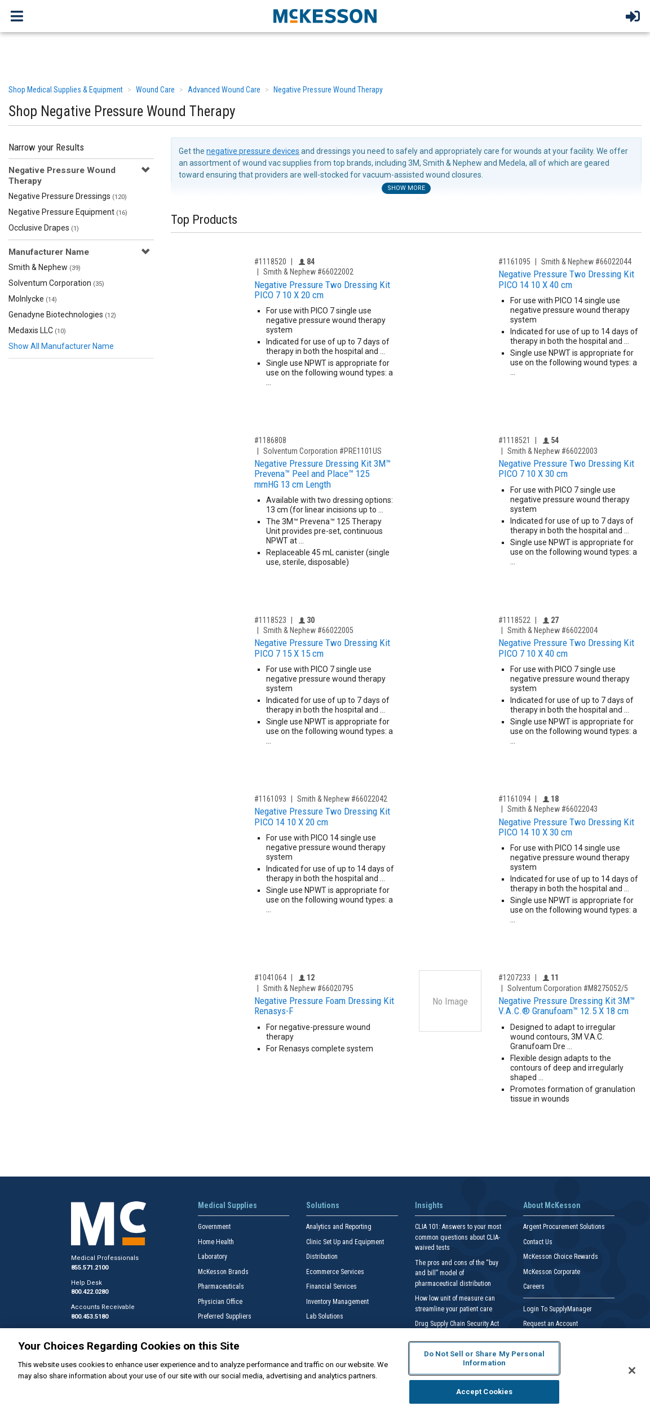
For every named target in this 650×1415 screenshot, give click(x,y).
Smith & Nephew (44, 267)
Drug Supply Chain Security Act (457, 1324)
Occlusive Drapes (43, 227)
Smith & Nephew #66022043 (552, 808)
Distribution (322, 1257)
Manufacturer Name (48, 252)
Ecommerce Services (335, 1272)
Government (214, 1227)
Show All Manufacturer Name (61, 346)
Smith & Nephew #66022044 (586, 261)
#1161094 (514, 798)
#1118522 (514, 620)
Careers (534, 1286)
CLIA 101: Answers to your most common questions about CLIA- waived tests (458, 1237)
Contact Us (537, 1242)
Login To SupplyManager (557, 1309)
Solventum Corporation (56, 283)
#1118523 (270, 620)
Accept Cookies (484, 1391)
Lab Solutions (324, 1316)
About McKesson (552, 1205)
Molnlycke (32, 298)
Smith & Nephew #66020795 (308, 988)
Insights (429, 1205)
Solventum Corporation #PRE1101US (322, 451)
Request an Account (550, 1324)
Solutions (322, 1205)
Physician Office (220, 1302)
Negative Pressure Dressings (67, 196)
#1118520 (270, 261)
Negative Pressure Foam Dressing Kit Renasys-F (324, 1006)
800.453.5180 (89, 1316)
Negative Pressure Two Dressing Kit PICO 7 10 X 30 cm (566, 469)
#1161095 (514, 261)
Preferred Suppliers (224, 1316)
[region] (325, 1371)
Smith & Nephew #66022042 (342, 798)
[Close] (632, 1370)
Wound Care (155, 89)
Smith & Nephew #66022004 (552, 630)
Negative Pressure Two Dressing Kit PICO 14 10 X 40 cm (566, 279)
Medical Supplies (227, 1205)
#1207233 (514, 977)
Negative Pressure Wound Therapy (328, 89)
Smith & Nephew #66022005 (308, 630)
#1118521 (514, 440)
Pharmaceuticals (221, 1286)
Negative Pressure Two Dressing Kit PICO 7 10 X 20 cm (322, 290)
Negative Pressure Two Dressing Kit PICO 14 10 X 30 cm (566, 827)
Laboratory (212, 1257)
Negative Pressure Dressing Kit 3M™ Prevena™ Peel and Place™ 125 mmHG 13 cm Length (322, 474)
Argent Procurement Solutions (564, 1227)
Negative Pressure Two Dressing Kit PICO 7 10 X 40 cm (566, 648)
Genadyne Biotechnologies (62, 314)
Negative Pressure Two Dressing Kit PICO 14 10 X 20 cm (322, 817)
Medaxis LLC (37, 330)
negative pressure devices (252, 151)
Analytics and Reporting (339, 1227)
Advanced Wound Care (224, 89)
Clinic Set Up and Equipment (345, 1242)
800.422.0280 (89, 1291)
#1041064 (270, 977)
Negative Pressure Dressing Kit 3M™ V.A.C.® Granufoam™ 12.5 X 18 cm (566, 1006)
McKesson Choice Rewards (560, 1257)
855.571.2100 (89, 1267)
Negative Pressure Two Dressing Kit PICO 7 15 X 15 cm (322, 648)
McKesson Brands (223, 1272)
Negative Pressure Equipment (67, 211)
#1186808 (270, 440)
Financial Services (331, 1286)
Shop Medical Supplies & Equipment (65, 89)
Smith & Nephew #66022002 (308, 271)
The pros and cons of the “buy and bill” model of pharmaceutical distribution (456, 1273)
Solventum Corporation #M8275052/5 (567, 988)
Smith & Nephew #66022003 (552, 451)
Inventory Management (337, 1302)
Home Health (216, 1242)
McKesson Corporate (551, 1272)
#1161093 (270, 798)
